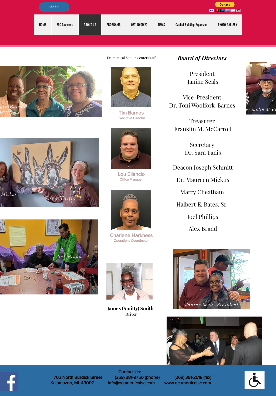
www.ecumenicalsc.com (187, 382)
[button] (225, 7)
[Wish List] (54, 6)
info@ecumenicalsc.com (131, 382)
